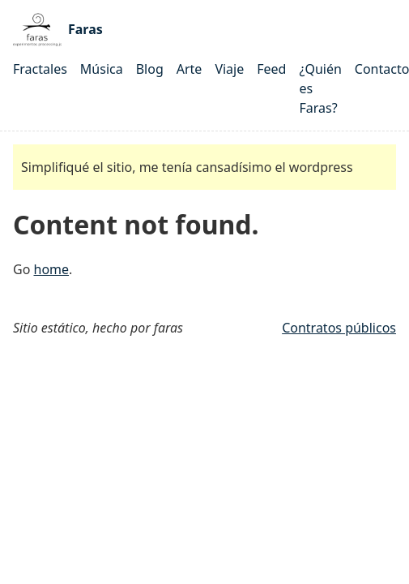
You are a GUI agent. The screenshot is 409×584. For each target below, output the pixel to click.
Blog (150, 69)
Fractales (40, 69)
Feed (271, 69)
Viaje (229, 69)
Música (101, 69)
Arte (189, 69)
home (52, 269)
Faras (58, 29)
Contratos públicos (339, 328)
